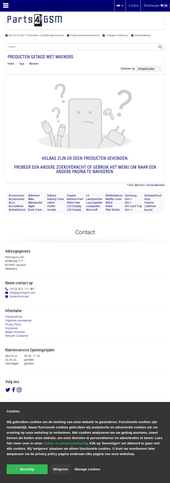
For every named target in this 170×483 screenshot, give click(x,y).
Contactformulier (19, 296)
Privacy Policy (13, 324)
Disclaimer (11, 328)
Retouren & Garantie (16, 335)
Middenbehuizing (114, 195)
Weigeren (60, 469)
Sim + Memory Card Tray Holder (133, 199)
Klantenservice (13, 316)
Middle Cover (114, 199)
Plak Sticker (113, 209)
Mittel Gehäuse (111, 202)
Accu (12, 202)
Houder (51, 209)
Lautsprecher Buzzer (94, 199)
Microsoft (92, 209)
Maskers (34, 63)
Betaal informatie (15, 332)
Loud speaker (94, 202)
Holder (51, 206)
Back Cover (35, 209)
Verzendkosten (155, 185)
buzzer (148, 209)
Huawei (71, 195)
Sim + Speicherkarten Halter (133, 202)
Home (11, 63)
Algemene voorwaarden (18, 320)
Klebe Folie (73, 202)
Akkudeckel (35, 202)
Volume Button (149, 202)
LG (87, 195)
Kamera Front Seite (75, 199)
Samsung (131, 195)
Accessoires (16, 195)
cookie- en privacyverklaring (65, 443)
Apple (31, 206)
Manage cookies (87, 469)
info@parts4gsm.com (22, 292)
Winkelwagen (156, 5)
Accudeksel (16, 206)
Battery (51, 195)
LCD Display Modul (74, 206)
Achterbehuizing (17, 209)
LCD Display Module (74, 210)
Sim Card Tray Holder (133, 206)
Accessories (16, 199)
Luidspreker (93, 206)
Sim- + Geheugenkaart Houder (133, 210)
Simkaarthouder (153, 195)
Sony (147, 199)
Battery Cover (55, 199)
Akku (31, 199)
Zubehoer (150, 206)
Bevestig (27, 469)
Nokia (109, 206)
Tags (21, 63)
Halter (51, 202)
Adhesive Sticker (34, 195)
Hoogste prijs (146, 68)
